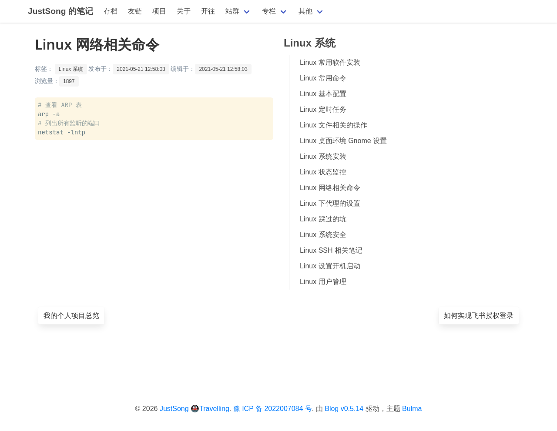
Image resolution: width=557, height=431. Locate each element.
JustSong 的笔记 (60, 11)
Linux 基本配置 (323, 93)
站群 (232, 11)
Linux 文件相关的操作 (333, 125)
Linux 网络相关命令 (330, 187)
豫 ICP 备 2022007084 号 (272, 408)
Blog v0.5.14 (344, 408)
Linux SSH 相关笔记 (331, 250)
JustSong (174, 408)
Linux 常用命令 (323, 78)
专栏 (269, 11)
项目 (159, 11)
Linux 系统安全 (323, 234)
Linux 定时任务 (323, 109)
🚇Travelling (210, 408)
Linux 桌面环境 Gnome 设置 (343, 140)
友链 (135, 11)
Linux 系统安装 (323, 156)
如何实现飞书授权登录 (478, 315)
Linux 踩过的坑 (323, 219)
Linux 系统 (71, 69)
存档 (110, 11)
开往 (208, 11)
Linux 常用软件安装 (330, 62)
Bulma (412, 408)
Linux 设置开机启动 (330, 266)
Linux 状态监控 (323, 172)
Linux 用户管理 (323, 281)
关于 (184, 11)
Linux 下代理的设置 (330, 203)
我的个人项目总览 (71, 315)
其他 (305, 11)
